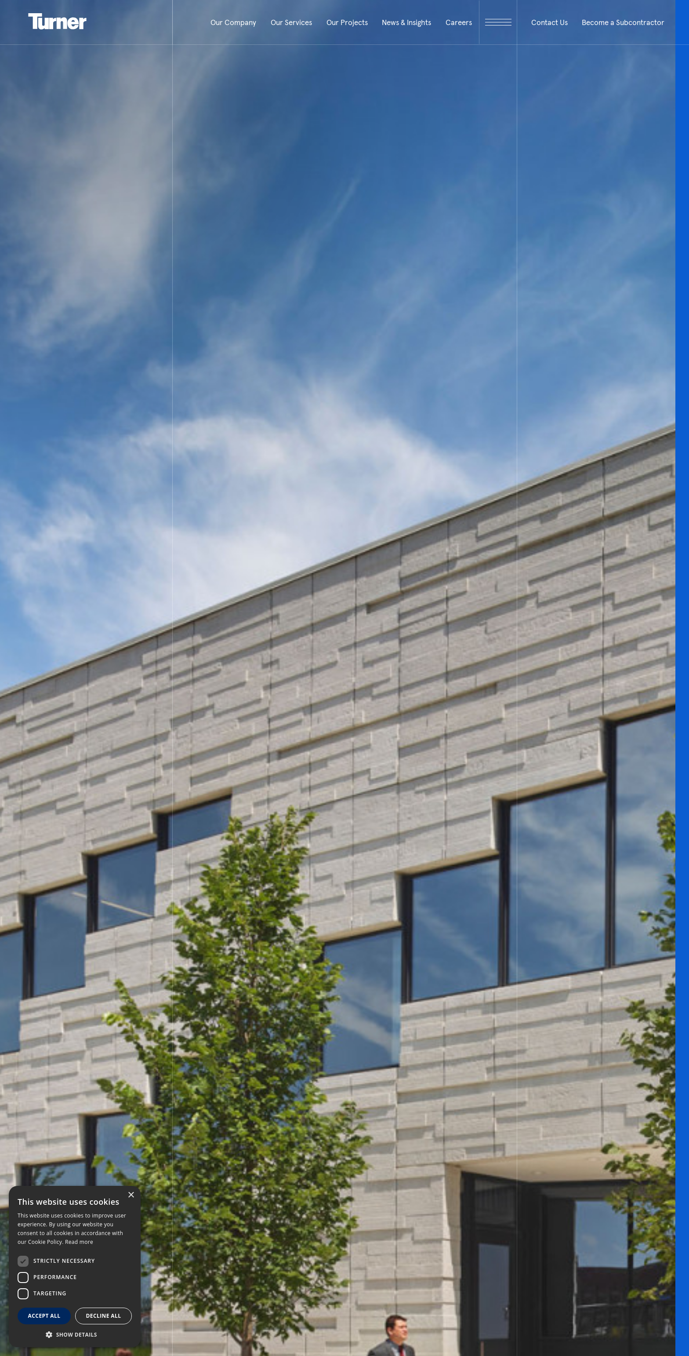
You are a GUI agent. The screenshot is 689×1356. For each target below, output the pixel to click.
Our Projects (347, 22)
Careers (459, 22)
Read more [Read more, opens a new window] (79, 1242)
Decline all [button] (103, 1316)
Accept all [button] (44, 1316)
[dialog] (75, 1266)
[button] (75, 1334)
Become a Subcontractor (623, 22)
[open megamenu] (498, 22)
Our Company (233, 22)
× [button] (130, 1195)
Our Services (291, 22)
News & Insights (406, 22)
